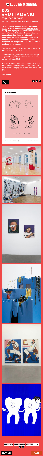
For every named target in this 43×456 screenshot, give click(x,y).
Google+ (40, 81)
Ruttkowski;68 (32, 28)
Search (8, 444)
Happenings (11, 21)
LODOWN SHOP (19, 444)
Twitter (37, 81)
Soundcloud (23, 447)
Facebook (33, 81)
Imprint (29, 444)
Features (6, 453)
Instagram (37, 444)
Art (3, 21)
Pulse (36, 453)
